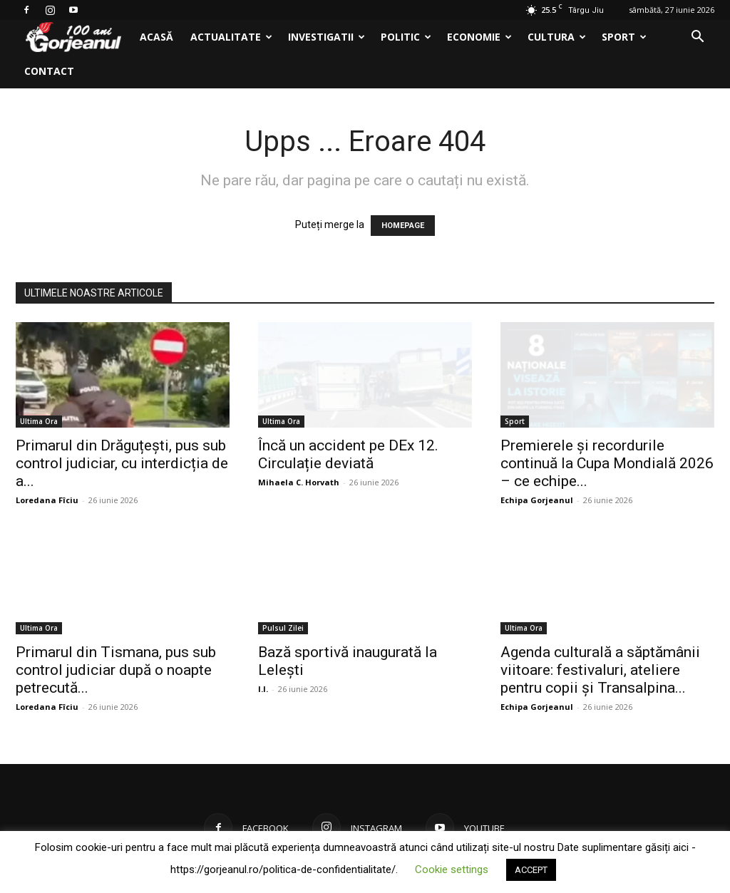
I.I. (263, 688)
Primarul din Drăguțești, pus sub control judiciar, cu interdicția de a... (122, 463)
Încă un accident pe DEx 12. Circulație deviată (348, 454)
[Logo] (73, 37)
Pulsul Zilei (283, 628)
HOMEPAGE (402, 225)
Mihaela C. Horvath (298, 482)
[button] (697, 38)
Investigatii (326, 36)
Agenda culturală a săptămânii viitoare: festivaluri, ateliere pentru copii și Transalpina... (600, 670)
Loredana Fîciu (47, 500)
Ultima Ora (39, 421)
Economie (479, 36)
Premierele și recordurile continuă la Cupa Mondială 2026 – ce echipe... (607, 463)
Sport (624, 36)
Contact (49, 71)
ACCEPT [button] (531, 869)
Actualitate (231, 36)
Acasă (156, 36)
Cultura (557, 36)
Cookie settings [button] (451, 869)
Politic (406, 36)
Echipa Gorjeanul (536, 500)
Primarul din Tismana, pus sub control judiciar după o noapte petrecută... (116, 670)
